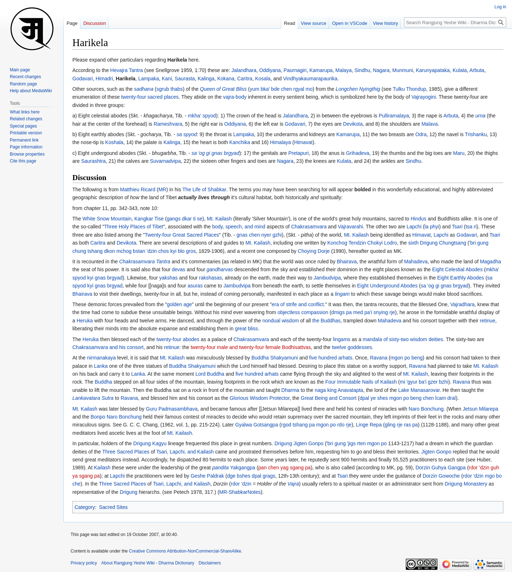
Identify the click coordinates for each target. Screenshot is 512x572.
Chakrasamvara (309, 226)
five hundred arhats (330, 358)
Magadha (490, 261)
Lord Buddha (210, 374)
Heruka (85, 320)
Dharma (290, 390)
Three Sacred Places (125, 452)
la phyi (432, 226)
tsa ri (471, 226)
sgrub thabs (169, 89)
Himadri (104, 78)
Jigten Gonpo (436, 452)
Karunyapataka (433, 70)
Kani (167, 78)
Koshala (114, 142)
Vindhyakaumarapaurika (310, 78)
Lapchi (414, 226)
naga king (326, 390)
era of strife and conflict (298, 304)
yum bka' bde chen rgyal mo (281, 89)
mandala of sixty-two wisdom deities (403, 339)
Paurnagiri (295, 70)
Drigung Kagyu (150, 443)
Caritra (244, 78)
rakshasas (210, 278)
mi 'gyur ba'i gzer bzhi (424, 382)
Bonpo (98, 417)
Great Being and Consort (328, 398)
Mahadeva (415, 261)
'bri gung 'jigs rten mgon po (357, 443)
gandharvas (220, 269)
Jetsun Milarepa (480, 409)
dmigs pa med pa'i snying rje (363, 312)
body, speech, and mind (238, 226)
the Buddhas (326, 320)
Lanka (101, 366)
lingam (342, 294)
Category (85, 507)
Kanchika (239, 142)
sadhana (143, 89)
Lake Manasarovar (419, 390)
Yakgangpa (242, 467)
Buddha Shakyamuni (274, 358)
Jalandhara (244, 70)
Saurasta (185, 78)
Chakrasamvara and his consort (108, 347)
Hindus (419, 219)
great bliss (246, 328)
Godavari (82, 78)
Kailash (102, 467)
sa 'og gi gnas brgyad (215, 153)
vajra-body (234, 97)
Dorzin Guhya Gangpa (441, 467)
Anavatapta (350, 390)
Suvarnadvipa (165, 161)
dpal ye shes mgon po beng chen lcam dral (408, 398)
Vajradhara (462, 304)
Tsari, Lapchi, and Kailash (185, 452)
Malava (430, 124)
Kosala (262, 78)
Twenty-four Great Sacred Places (182, 235)
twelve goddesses (352, 347)
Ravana (378, 358)
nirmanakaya (101, 358)
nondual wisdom (280, 320)
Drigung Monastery (466, 484)
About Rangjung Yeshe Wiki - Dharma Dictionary (147, 563)
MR (162, 189)
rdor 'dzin (241, 484)
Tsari (457, 226)
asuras (195, 286)
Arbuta (477, 70)
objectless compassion (303, 312)
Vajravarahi (350, 226)
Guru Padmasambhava (172, 409)
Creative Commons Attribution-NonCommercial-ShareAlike (185, 551)
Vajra (293, 484)
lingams (341, 339)
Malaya (344, 70)
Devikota (353, 124)
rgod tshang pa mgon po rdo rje (316, 425)
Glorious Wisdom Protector (260, 398)
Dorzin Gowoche (441, 476)
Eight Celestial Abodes (457, 269)
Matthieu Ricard (137, 189)
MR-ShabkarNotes (240, 492)
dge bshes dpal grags (251, 476)
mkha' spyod (202, 116)
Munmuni (402, 70)
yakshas (168, 278)
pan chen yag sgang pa (284, 467)
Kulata (460, 70)
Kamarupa (321, 70)
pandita (220, 467)
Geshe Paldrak (207, 476)
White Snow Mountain (106, 219)
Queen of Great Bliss (223, 89)
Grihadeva (357, 153)
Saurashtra (93, 161)
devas (178, 269)
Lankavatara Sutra (92, 398)
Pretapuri (298, 153)
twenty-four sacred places (150, 97)
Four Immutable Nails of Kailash (361, 382)
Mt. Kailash (219, 219)
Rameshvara (168, 124)
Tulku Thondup (409, 89)
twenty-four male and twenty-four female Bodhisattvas (250, 347)
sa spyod (186, 134)
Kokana (225, 78)
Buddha (103, 382)
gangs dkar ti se (184, 219)
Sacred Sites (113, 507)
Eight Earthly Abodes (460, 278)
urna (480, 116)
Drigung (129, 492)
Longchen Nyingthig (358, 89)
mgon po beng (406, 358)
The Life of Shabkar (204, 189)
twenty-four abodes (178, 339)
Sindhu (362, 70)
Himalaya (280, 142)
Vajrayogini (423, 97)
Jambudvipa (327, 278)
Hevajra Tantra (126, 70)
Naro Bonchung (426, 409)
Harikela (177, 60)
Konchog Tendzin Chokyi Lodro (362, 243)
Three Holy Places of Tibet (133, 226)
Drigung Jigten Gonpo (298, 443)
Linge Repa (369, 425)
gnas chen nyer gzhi (259, 235)
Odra (421, 134)
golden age (179, 304)
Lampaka (148, 78)
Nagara (381, 70)
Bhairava (346, 261)
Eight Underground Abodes (387, 286)
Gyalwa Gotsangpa (256, 425)
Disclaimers (210, 563)
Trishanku (476, 134)
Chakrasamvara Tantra (144, 261)
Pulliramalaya (394, 116)
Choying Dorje (314, 251)
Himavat (303, 142)
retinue (487, 320)
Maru (458, 153)
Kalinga (206, 78)
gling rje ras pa (401, 425)
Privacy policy (84, 563)
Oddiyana (270, 70)
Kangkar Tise (149, 219)
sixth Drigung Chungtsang (437, 243)
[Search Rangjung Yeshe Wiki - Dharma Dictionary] (455, 22)
